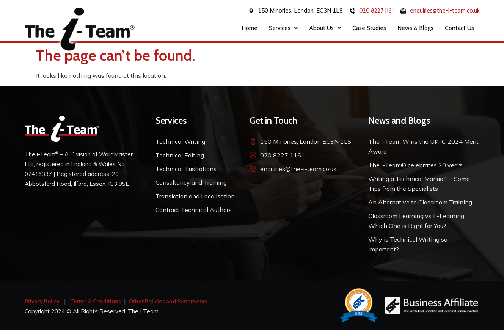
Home (249, 27)
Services (283, 27)
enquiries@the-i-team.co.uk (445, 10)
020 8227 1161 (376, 10)
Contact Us (459, 27)
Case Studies (369, 27)
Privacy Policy (42, 301)
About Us (325, 27)
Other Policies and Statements (168, 301)
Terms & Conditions (95, 301)
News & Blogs (415, 27)
